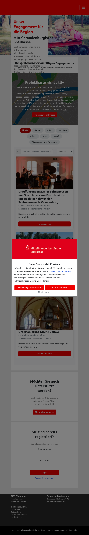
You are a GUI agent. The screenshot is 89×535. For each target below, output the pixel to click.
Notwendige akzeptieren (29, 287)
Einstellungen (44, 292)
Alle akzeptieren (59, 287)
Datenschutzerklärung (60, 271)
